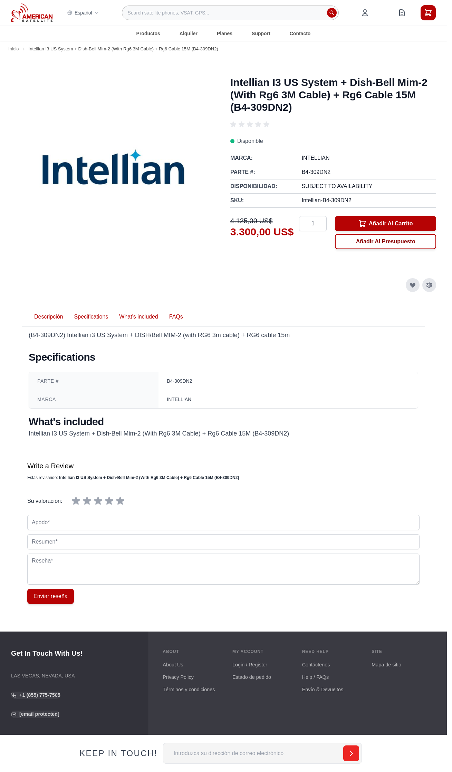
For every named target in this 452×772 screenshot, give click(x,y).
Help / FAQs (315, 677)
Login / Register (249, 664)
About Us (173, 664)
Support (261, 33)
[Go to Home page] (31, 12)
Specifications (91, 317)
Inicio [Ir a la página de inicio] (13, 48)
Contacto (300, 33)
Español (83, 13)
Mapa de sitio (386, 664)
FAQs (176, 317)
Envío (308, 689)
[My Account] (365, 13)
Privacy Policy (178, 677)
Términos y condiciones (189, 689)
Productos (148, 33)
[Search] (332, 13)
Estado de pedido (251, 677)
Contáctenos (316, 664)
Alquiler (189, 33)
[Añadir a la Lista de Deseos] (413, 285)
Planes (224, 33)
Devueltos (332, 689)
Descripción (48, 317)
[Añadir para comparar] (429, 285)
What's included (138, 317)
